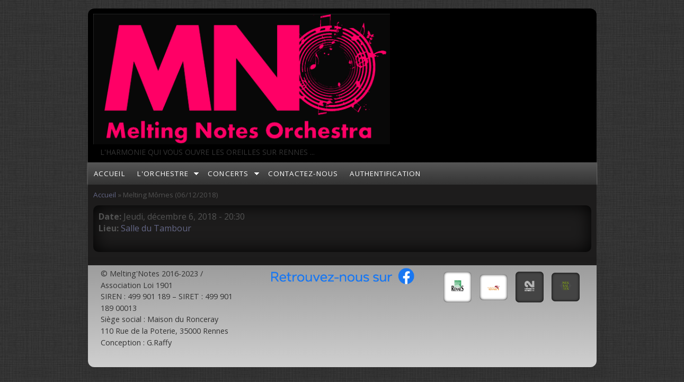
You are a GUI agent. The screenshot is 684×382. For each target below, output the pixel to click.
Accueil (110, 173)
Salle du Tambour (156, 228)
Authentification (385, 173)
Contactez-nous (303, 173)
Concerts (228, 173)
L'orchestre (163, 173)
